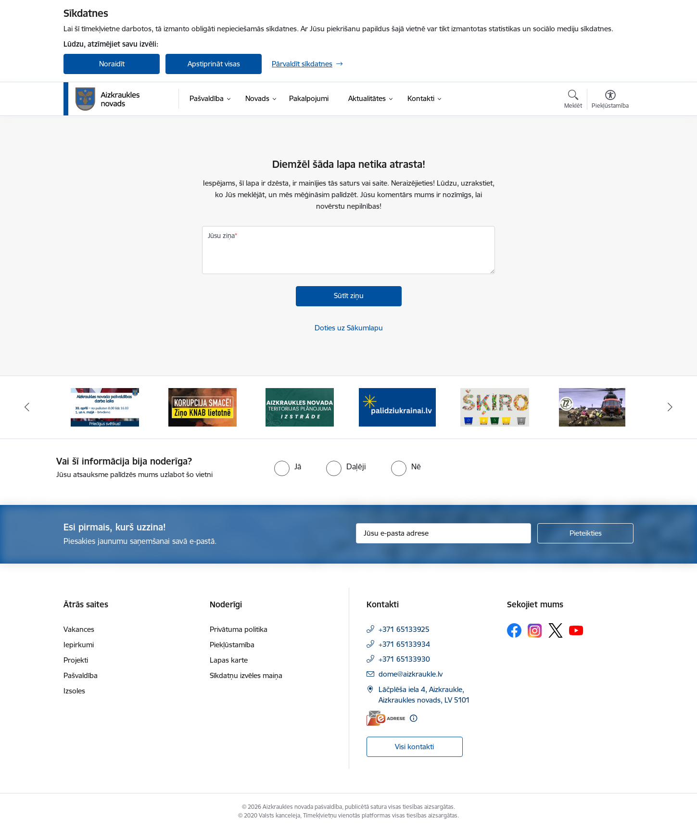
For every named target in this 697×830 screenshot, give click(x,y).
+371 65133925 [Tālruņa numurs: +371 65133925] (404, 629)
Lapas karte (229, 660)
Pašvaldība (80, 675)
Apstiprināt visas (214, 63)
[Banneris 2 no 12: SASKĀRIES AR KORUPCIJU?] (202, 406)
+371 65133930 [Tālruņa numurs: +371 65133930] (404, 659)
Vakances (78, 629)
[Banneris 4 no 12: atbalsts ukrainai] (397, 406)
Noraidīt (112, 63)
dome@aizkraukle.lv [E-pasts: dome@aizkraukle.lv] (411, 674)
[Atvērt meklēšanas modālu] (573, 100)
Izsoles (74, 690)
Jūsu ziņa (221, 235)
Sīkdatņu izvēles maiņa (246, 675)
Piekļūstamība (232, 644)
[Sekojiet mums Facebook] (514, 630)
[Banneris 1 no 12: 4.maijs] (105, 406)
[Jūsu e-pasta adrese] (444, 533)
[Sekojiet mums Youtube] (576, 630)
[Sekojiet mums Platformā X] (555, 630)
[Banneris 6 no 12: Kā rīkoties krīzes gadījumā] (592, 406)
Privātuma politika (238, 629)
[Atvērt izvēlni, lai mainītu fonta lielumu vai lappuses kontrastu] (610, 100)
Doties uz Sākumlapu (349, 327)
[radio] (287, 466)
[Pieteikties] (585, 533)
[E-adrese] (386, 718)
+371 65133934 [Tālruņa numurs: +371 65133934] (404, 644)
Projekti (75, 660)
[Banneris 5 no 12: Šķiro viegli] (494, 406)
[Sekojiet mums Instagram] (535, 631)
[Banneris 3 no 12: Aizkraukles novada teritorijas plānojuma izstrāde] (300, 406)
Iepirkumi (78, 644)
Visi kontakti (414, 746)
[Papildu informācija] (413, 718)
